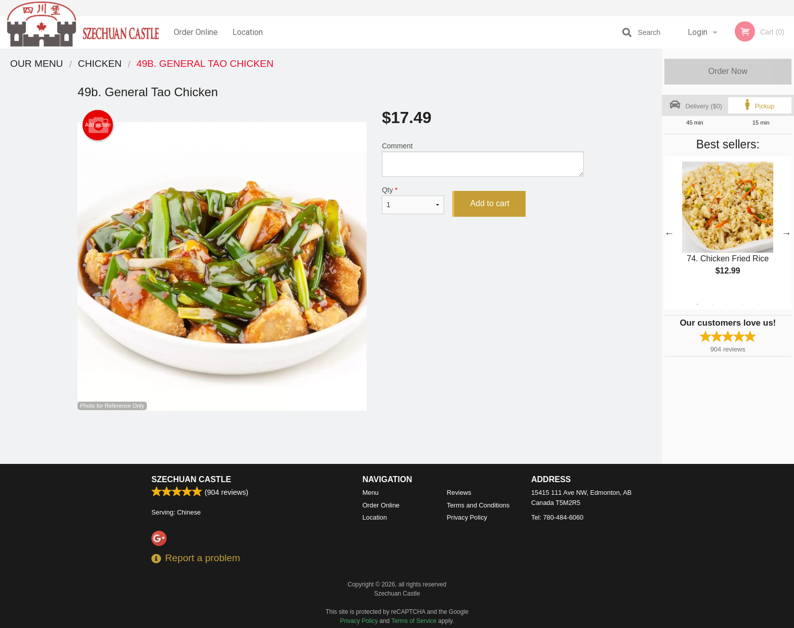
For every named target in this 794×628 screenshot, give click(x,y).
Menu (371, 492)
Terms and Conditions (478, 505)
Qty (413, 200)
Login (697, 32)
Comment (483, 159)
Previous (669, 233)
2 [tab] (712, 304)
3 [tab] (728, 304)
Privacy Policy (467, 517)
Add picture (98, 125)
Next (786, 233)
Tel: (557, 517)
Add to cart (489, 203)
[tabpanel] (728, 227)
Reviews (459, 492)
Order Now (727, 71)
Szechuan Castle (191, 479)
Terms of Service (413, 620)
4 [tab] (743, 304)
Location (247, 32)
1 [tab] (697, 304)
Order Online (196, 32)
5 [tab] (758, 304)
